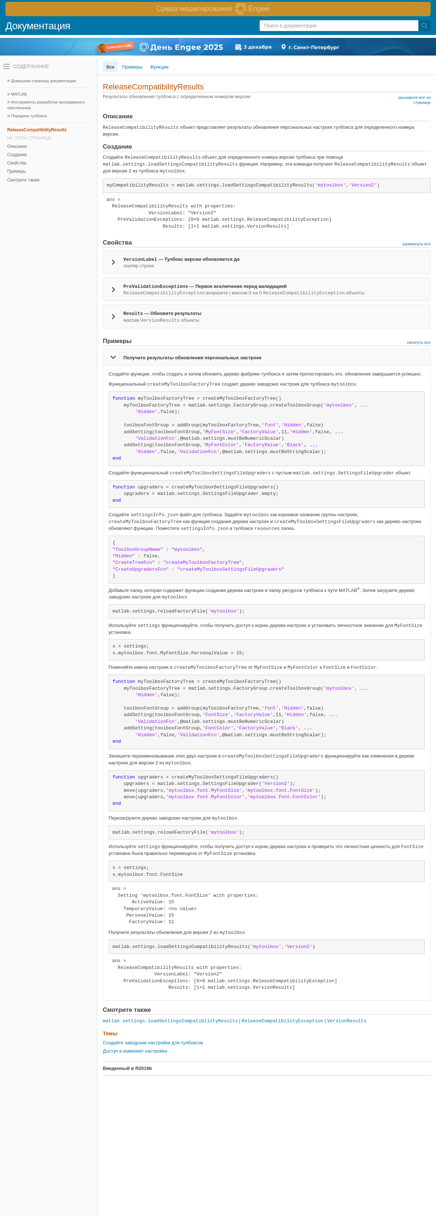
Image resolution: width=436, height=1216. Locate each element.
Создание (17, 154)
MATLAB (19, 94)
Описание (17, 146)
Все (110, 67)
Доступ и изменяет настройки (135, 1051)
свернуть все (419, 342)
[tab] (266, 262)
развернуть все (417, 244)
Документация (37, 25)
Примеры (16, 171)
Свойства (16, 163)
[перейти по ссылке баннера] (218, 9)
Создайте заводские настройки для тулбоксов (153, 1042)
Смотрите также (23, 180)
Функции (159, 67)
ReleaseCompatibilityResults (37, 129)
